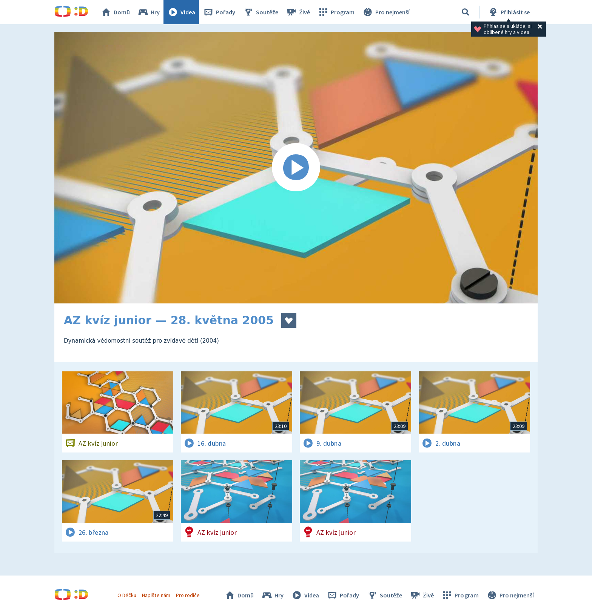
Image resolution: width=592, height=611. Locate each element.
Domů (115, 12)
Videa (181, 12)
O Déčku (126, 595)
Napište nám (156, 595)
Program (336, 12)
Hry (148, 12)
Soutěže (260, 12)
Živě (298, 12)
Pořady (219, 12)
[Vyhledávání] (465, 12)
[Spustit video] (296, 167)
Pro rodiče (188, 595)
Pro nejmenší (386, 12)
